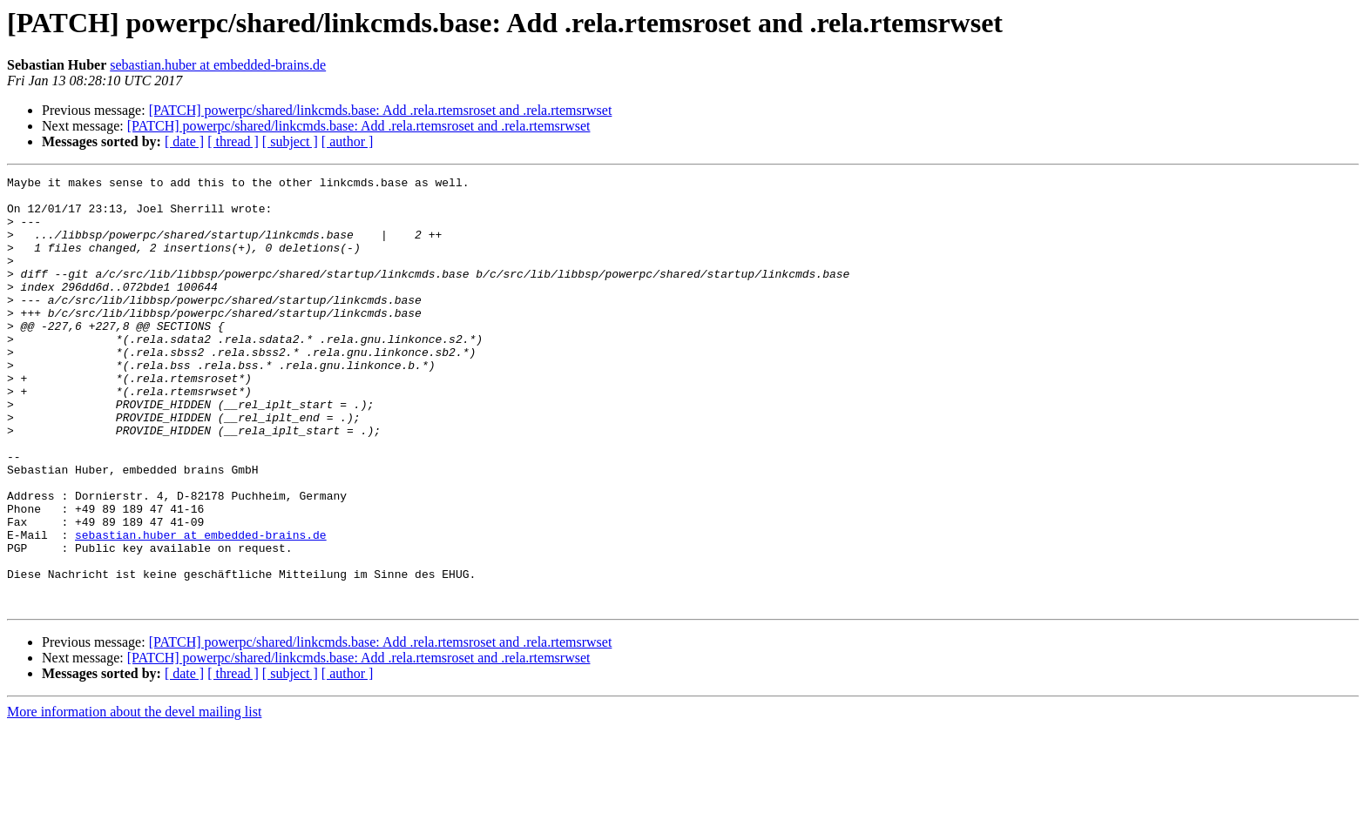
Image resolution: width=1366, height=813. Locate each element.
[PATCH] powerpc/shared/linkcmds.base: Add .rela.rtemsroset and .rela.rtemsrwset (380, 110)
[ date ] (184, 141)
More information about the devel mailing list (134, 797)
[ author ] (347, 141)
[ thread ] (233, 141)
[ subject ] (290, 141)
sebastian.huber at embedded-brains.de (218, 64)
